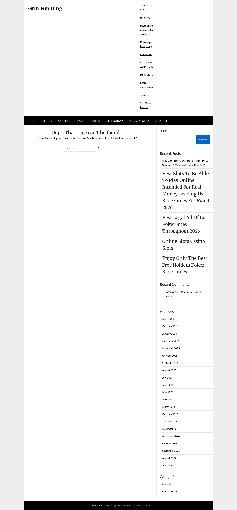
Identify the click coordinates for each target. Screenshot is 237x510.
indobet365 (146, 74)
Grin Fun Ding (45, 8)
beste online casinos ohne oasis (147, 29)
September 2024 (171, 450)
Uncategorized (170, 491)
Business (47, 120)
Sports (96, 120)
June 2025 (167, 384)
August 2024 (169, 458)
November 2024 (171, 436)
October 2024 (170, 443)
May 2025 (167, 392)
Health (80, 120)
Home (31, 120)
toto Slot (145, 17)
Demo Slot (146, 54)
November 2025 (171, 348)
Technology (115, 120)
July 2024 (167, 465)
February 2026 (170, 326)
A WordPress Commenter (180, 292)
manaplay (145, 94)
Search (164, 131)
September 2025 (171, 362)
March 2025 (168, 406)
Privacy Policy (139, 120)
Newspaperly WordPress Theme (134, 505)
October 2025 (170, 355)
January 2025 (169, 421)
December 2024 (171, 428)
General (64, 120)
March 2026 (168, 319)
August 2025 (169, 370)
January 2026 (169, 333)
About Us (161, 120)
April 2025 (168, 399)
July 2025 (167, 377)
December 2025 (171, 341)
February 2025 (170, 414)
